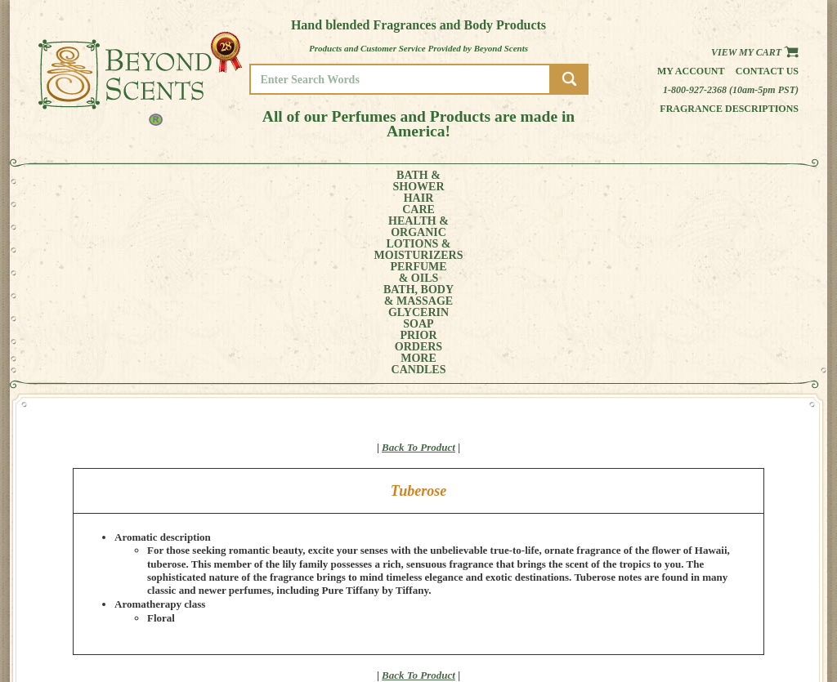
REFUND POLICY (755, 613)
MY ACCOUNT (749, 590)
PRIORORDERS (627, 181)
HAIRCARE (146, 181)
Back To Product (418, 264)
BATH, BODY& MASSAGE (472, 181)
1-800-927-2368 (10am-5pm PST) (731, 90)
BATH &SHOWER (87, 181)
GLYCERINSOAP (556, 181)
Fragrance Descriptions (729, 108)
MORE (687, 181)
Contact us (767, 71)
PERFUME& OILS (392, 181)
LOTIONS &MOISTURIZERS (302, 181)
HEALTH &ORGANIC (210, 181)
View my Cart (755, 52)
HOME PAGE (746, 579)
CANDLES (749, 181)
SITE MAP (741, 625)
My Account (691, 71)
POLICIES (741, 602)
